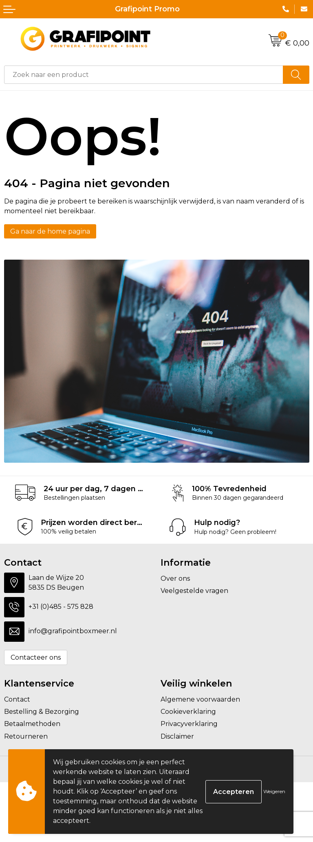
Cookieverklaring (188, 711)
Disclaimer (177, 736)
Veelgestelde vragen (194, 591)
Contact (17, 699)
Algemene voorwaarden (200, 699)
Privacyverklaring (189, 724)
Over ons (175, 578)
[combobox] (143, 75)
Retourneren (26, 736)
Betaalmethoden (32, 724)
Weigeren (274, 791)
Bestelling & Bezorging (41, 711)
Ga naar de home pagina (50, 231)
